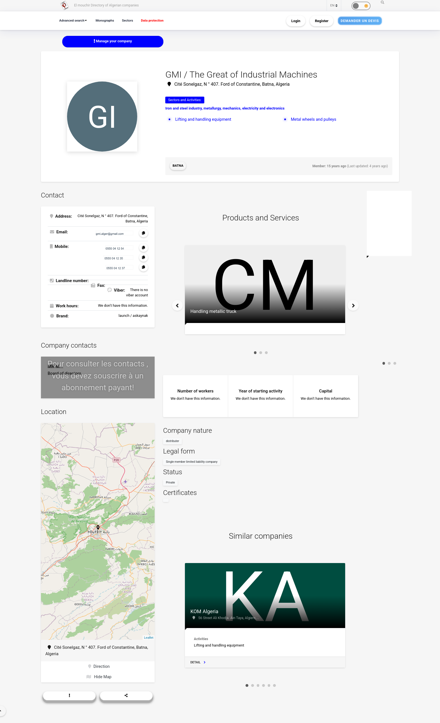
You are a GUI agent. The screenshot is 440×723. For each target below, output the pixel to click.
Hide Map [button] (99, 677)
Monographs (107, 20)
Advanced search (72, 20)
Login (295, 20)
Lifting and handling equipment (204, 119)
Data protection (157, 20)
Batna (178, 166)
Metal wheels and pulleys (314, 119)
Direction (99, 666)
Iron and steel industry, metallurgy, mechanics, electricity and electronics (225, 108)
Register (321, 20)
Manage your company (112, 41)
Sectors (130, 20)
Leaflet (148, 637)
